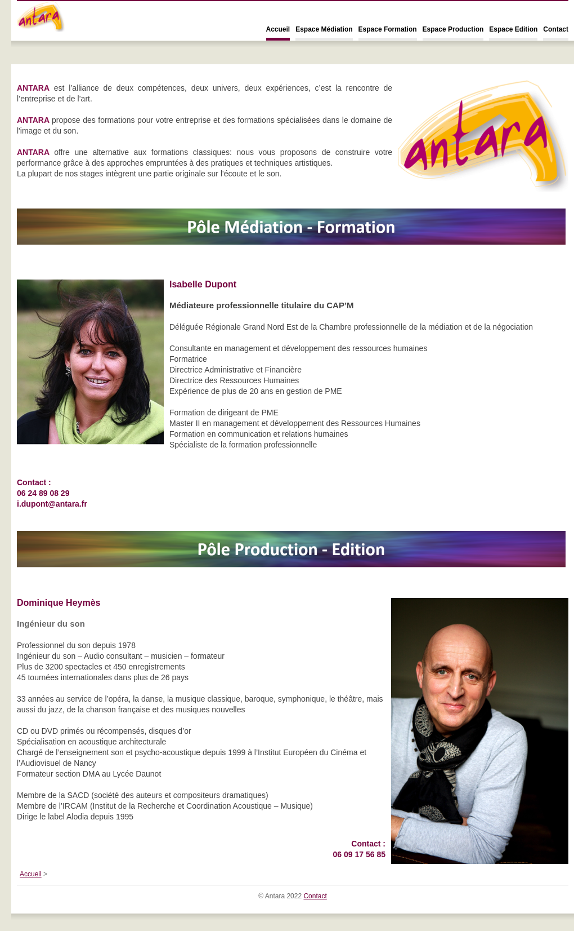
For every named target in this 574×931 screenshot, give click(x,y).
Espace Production (453, 29)
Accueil (278, 29)
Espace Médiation (323, 29)
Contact (555, 29)
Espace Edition (513, 29)
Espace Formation (387, 29)
